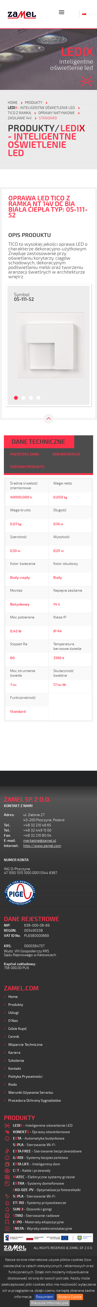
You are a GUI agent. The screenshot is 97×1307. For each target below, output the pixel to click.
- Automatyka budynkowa (38, 1138)
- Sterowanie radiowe (36, 1215)
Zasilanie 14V (20, 118)
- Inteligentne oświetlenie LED (41, 108)
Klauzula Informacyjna (49, 1303)
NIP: (7, 925)
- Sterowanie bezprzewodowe (47, 1151)
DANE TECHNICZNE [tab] (38, 442)
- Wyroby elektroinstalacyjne (42, 1228)
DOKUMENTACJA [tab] (66, 454)
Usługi (13, 1013)
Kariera (14, 1052)
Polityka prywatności (25, 1076)
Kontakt (14, 1068)
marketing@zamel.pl (39, 840)
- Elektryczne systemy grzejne (44, 1177)
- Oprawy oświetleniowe (41, 1132)
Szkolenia (16, 1060)
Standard (48, 118)
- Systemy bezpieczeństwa (40, 1158)
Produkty (15, 1005)
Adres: (9, 815)
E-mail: (10, 841)
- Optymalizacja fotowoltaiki (46, 1190)
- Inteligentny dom (36, 1164)
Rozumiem (44, 1297)
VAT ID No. (12, 936)
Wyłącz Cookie (69, 1297)
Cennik (13, 1036)
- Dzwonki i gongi (32, 1209)
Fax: (7, 835)
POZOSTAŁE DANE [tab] (24, 454)
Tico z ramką (19, 113)
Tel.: (7, 825)
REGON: (10, 930)
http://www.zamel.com (42, 846)
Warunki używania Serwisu (30, 1092)
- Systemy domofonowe (38, 1183)
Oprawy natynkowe (56, 113)
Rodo (12, 1084)
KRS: (8, 946)
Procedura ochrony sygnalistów (34, 1100)
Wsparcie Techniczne (25, 1044)
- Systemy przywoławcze (39, 1203)
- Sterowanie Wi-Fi (34, 1145)
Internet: (11, 846)
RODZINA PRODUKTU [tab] (27, 467)
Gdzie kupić (17, 1028)
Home (13, 997)
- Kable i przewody (31, 1170)
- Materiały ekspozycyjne (38, 1222)
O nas (13, 1021)
